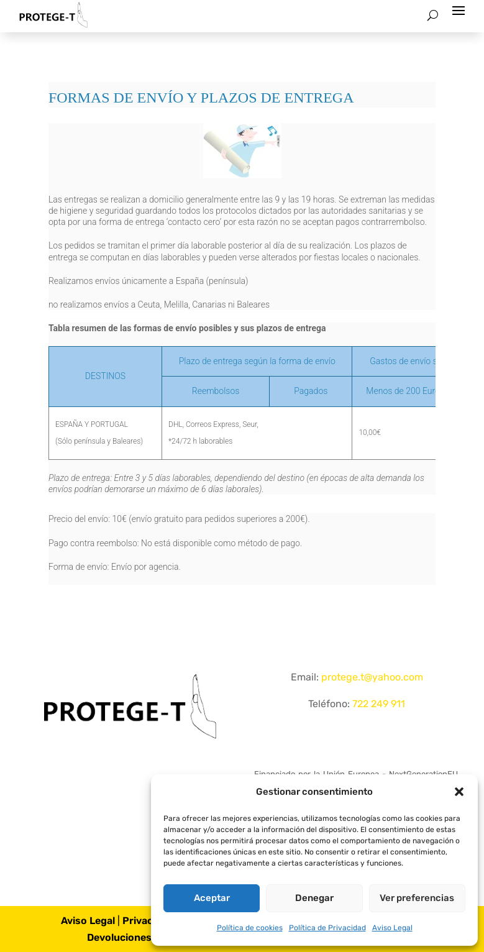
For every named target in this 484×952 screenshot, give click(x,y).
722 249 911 (378, 704)
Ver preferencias (417, 898)
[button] (459, 791)
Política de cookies (250, 927)
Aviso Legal (392, 927)
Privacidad (147, 921)
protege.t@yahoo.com (372, 677)
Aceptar (212, 898)
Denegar (314, 898)
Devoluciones (119, 937)
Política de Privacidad (327, 927)
